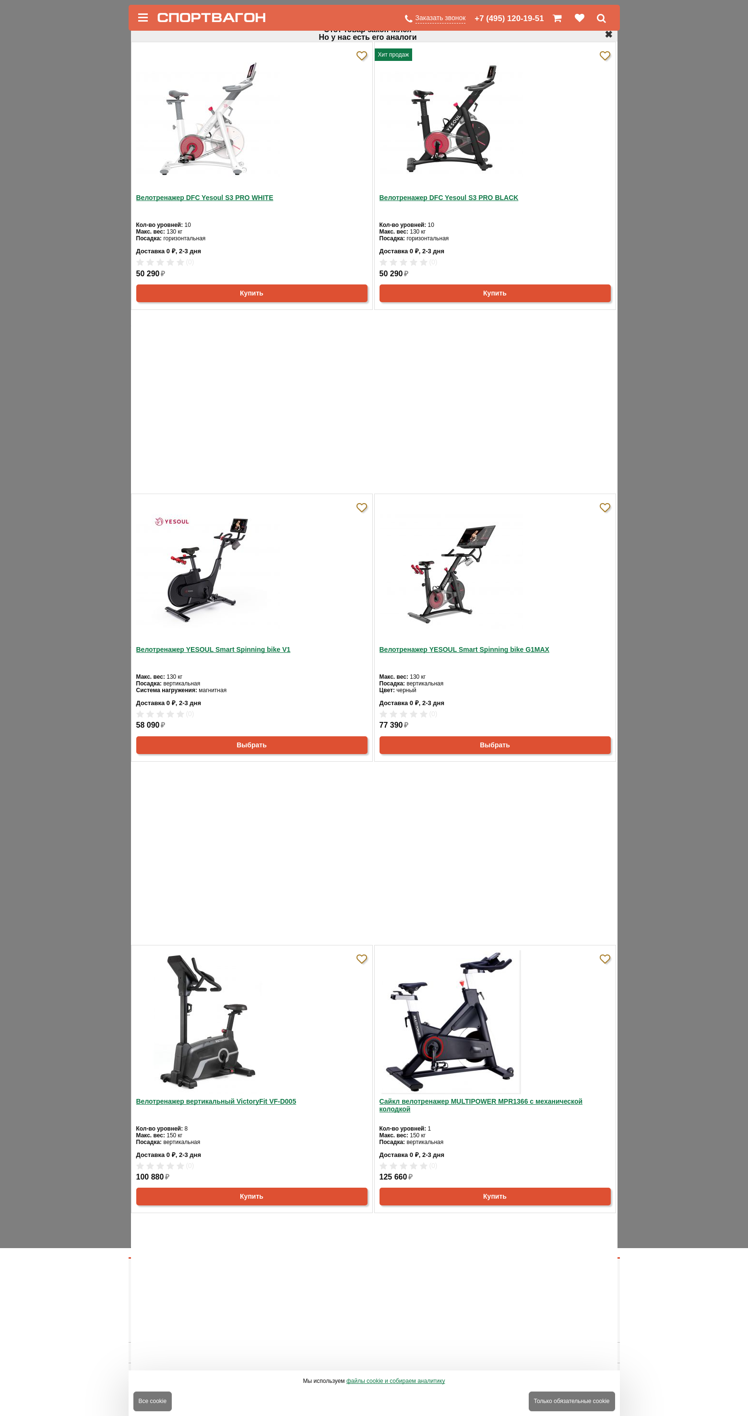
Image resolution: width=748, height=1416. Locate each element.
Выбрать (252, 745)
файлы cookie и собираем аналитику (395, 1381)
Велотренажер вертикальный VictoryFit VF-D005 (216, 1101)
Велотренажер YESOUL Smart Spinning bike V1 (213, 649)
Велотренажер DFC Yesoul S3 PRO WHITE (204, 197)
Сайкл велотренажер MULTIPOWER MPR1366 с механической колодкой (481, 1105)
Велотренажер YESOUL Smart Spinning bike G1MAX (464, 649)
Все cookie (153, 1401)
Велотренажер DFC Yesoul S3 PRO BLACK (449, 197)
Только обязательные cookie (572, 1401)
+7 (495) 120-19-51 (509, 18)
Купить (251, 293)
